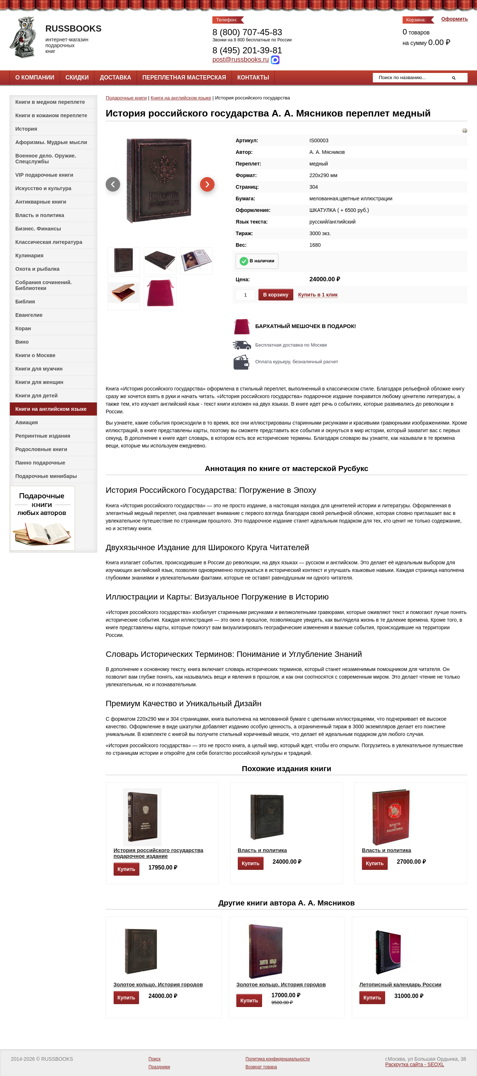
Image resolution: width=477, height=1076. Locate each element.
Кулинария (29, 255)
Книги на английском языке (50, 409)
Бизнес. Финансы (38, 229)
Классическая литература (48, 242)
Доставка (115, 77)
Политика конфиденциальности (277, 1058)
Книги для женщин (39, 382)
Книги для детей (36, 395)
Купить (126, 869)
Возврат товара (261, 1066)
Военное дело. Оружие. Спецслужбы (45, 158)
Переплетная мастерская (184, 77)
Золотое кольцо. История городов (158, 984)
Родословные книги (41, 449)
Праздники (159, 1066)
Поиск (154, 1058)
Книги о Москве (35, 355)
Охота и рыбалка (37, 269)
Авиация (26, 422)
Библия (25, 301)
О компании (34, 77)
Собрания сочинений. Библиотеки (43, 285)
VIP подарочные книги (44, 175)
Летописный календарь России (400, 984)
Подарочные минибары (46, 476)
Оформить (454, 19)
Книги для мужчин (38, 369)
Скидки (77, 77)
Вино (22, 342)
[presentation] (113, 184)
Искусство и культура (43, 188)
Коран (23, 328)
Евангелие (28, 315)
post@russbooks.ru (240, 59)
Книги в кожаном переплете (51, 115)
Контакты (253, 77)
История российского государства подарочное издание (158, 853)
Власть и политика (39, 215)
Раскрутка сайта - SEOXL (414, 1064)
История (26, 129)
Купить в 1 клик (318, 295)
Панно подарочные (40, 463)
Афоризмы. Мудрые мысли (51, 142)
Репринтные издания (42, 436)
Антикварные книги (40, 202)
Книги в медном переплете (50, 102)
